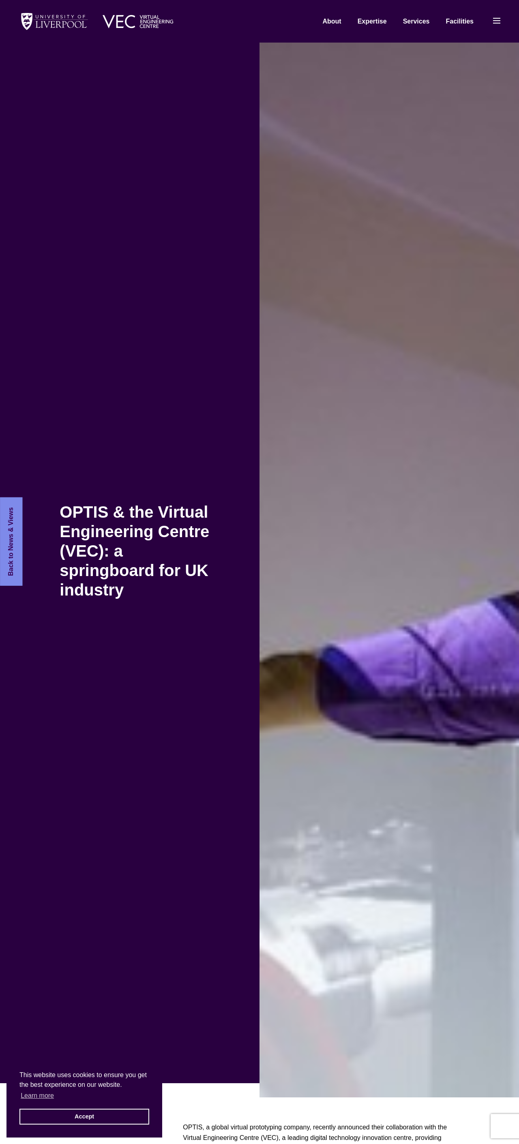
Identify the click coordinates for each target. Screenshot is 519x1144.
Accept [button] (84, 1116)
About (331, 21)
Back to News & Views (10, 541)
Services (416, 21)
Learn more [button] (37, 1095)
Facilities (460, 21)
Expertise (372, 21)
